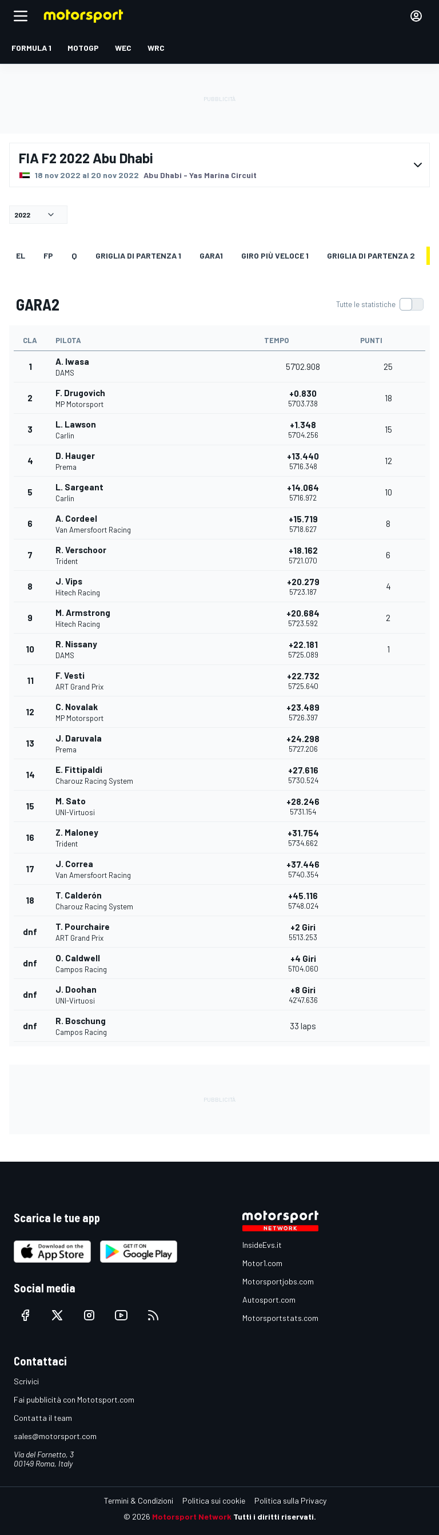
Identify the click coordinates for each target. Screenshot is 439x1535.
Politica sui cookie (213, 1500)
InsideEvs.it (262, 1245)
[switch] (379, 304)
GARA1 (211, 255)
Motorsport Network (192, 1516)
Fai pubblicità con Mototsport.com (74, 1399)
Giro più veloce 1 (275, 255)
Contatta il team (43, 1418)
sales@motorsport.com (55, 1436)
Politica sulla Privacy (290, 1500)
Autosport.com (269, 1299)
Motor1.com (262, 1263)
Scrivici (26, 1381)
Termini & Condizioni (138, 1500)
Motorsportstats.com (280, 1318)
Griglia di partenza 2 (371, 255)
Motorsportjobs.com (278, 1281)
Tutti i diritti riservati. (274, 1516)
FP (48, 255)
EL (20, 255)
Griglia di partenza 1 (138, 255)
